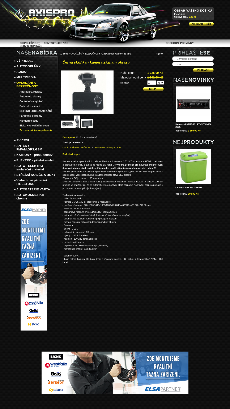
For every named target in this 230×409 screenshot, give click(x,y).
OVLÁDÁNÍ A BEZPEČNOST (85, 53)
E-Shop (64, 53)
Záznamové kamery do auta (116, 53)
